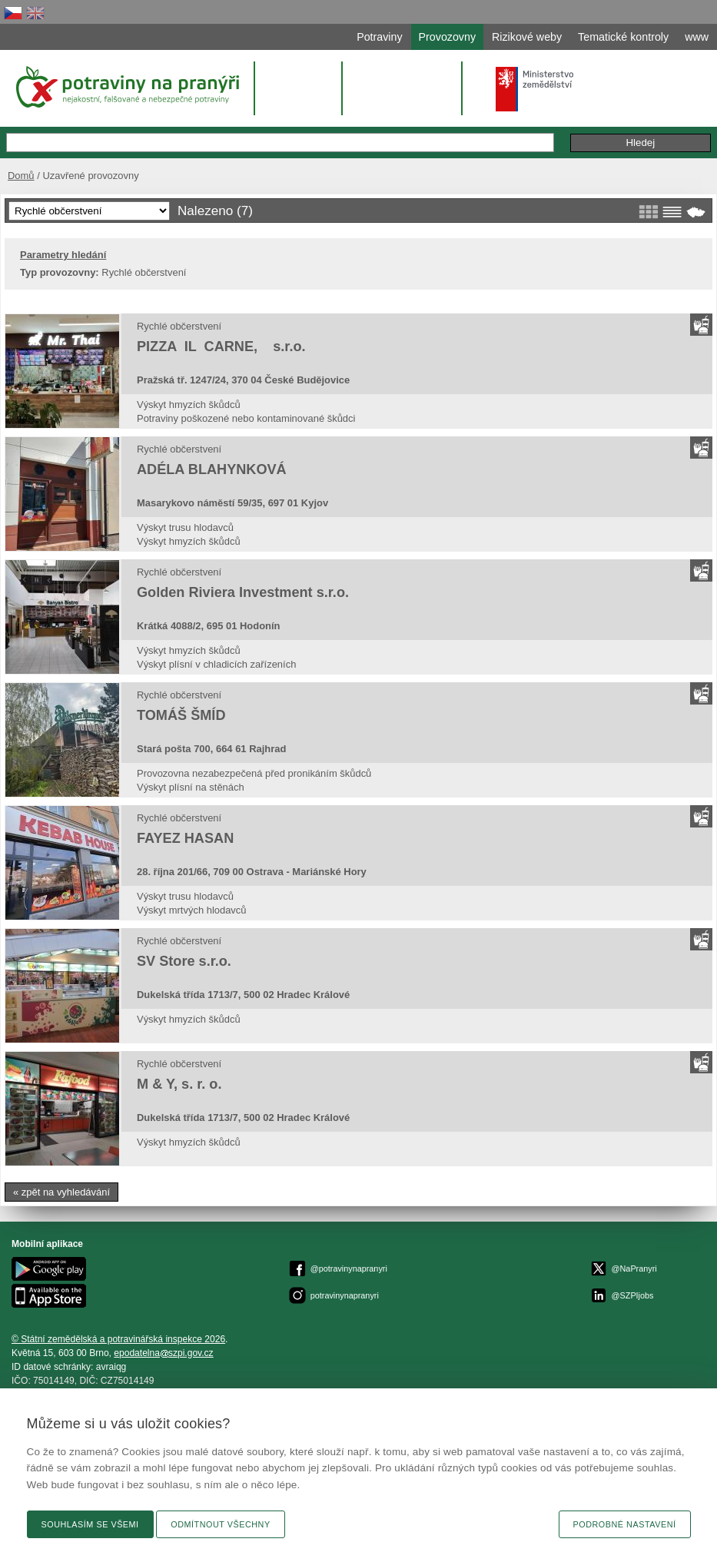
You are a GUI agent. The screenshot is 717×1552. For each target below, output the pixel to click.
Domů (21, 175)
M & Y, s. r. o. (179, 1084)
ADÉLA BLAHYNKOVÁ (212, 469)
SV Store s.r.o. (184, 961)
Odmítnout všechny (220, 1524)
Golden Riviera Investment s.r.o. (243, 592)
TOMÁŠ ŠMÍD (181, 715)
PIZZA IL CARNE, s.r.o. (221, 346)
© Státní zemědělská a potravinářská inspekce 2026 (118, 1339)
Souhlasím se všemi (90, 1524)
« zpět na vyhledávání (61, 1192)
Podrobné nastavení (624, 1524)
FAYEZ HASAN (185, 838)
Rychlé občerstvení (179, 326)
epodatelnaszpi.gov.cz (163, 1353)
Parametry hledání (63, 254)
